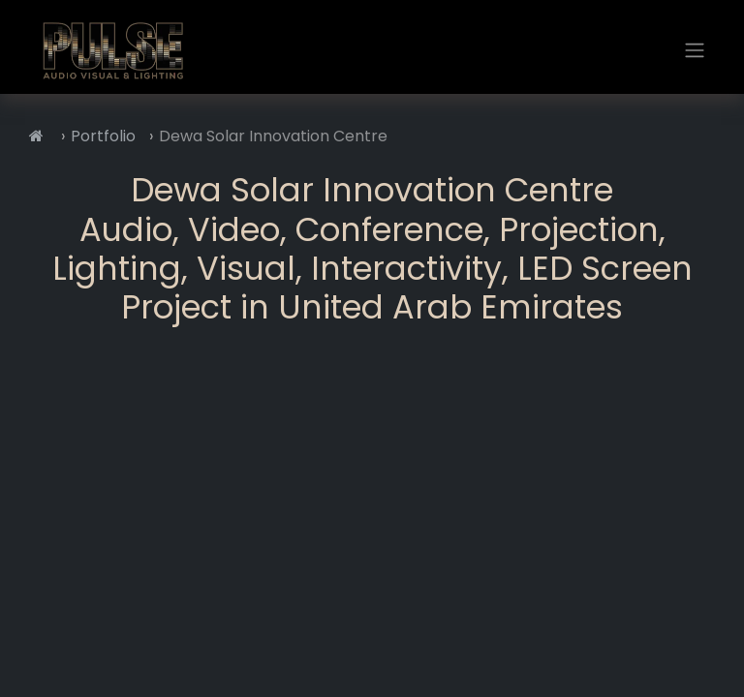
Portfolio (103, 136)
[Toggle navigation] (694, 51)
